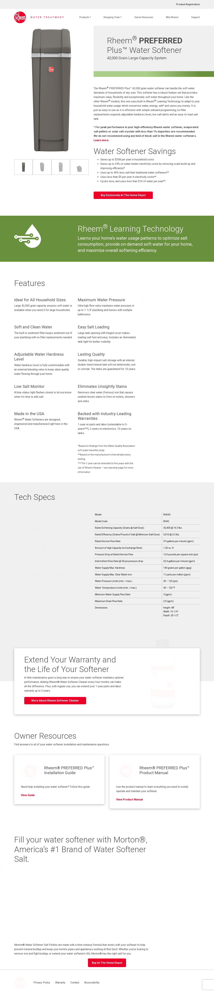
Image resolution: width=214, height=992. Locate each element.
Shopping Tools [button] (111, 17)
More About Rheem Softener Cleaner (55, 700)
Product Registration (188, 4)
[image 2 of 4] (42, 167)
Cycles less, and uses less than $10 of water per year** (133, 181)
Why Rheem (172, 17)
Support (195, 17)
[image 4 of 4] (79, 167)
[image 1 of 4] (23, 167)
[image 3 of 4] (61, 167)
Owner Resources (143, 17)
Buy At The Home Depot (107, 957)
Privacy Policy (30, 973)
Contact (63, 973)
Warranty (49, 973)
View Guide (28, 789)
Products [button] (84, 17)
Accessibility (80, 973)
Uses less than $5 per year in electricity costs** (128, 177)
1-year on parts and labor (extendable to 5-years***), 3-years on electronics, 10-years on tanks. (104, 429)
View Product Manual (129, 794)
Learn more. (101, 140)
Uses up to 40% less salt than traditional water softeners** (134, 172)
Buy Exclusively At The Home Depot (123, 195)
